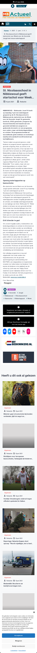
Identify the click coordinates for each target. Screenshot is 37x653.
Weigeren (18, 641)
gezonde (12, 293)
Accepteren (18, 635)
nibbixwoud (9, 296)
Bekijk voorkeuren (18, 646)
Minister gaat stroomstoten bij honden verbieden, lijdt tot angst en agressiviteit (18, 416)
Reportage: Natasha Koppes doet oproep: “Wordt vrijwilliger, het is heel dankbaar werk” (18, 543)
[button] (34, 612)
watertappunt (20, 298)
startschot (8, 298)
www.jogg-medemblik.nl (18, 277)
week (29, 298)
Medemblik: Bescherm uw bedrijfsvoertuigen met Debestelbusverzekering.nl (14, 586)
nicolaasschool (21, 296)
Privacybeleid (22, 650)
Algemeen (7, 86)
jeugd (21, 293)
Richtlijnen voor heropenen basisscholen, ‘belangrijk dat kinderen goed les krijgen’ (18, 458)
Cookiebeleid (13, 650)
